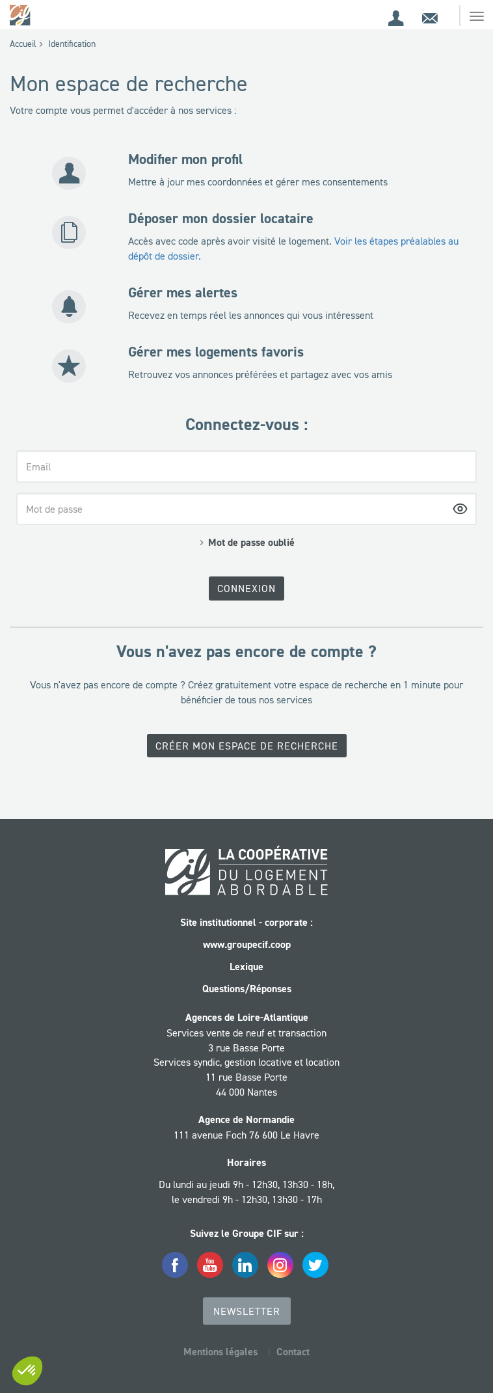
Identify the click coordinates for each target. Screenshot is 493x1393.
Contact (293, 1352)
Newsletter (246, 1311)
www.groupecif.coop (247, 944)
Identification (72, 43)
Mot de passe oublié (251, 542)
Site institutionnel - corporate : (246, 922)
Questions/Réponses (246, 988)
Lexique (246, 966)
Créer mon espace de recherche (246, 745)
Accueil (23, 43)
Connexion (246, 588)
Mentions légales (220, 1352)
